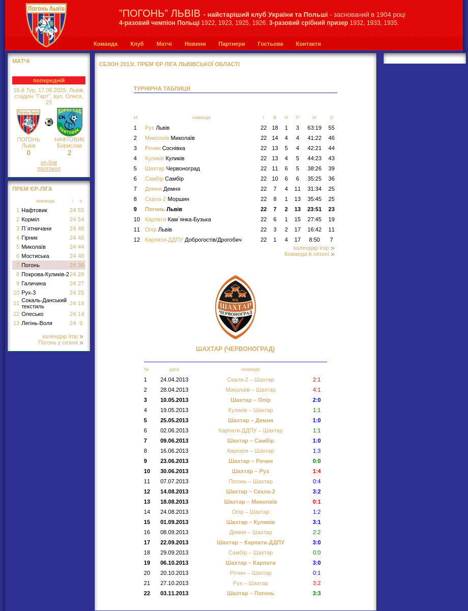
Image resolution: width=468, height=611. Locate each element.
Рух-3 (28, 292)
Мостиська (35, 256)
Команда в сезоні (309, 254)
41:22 (315, 138)
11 (16, 303)
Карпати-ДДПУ (193, 240)
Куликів (165, 158)
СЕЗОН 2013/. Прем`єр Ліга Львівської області (169, 64)
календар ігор (62, 336)
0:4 (316, 481)
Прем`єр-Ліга (32, 189)
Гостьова (270, 44)
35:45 (315, 199)
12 (16, 314)
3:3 (317, 593)
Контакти (308, 44)
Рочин (165, 148)
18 (275, 128)
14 (81, 314)
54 (81, 219)
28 (81, 274)
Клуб (136, 44)
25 (81, 292)
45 (81, 238)
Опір (158, 229)
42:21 (315, 148)
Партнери (231, 44)
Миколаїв (33, 247)
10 (16, 292)
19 (81, 303)
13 (16, 323)
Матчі (164, 44)
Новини (195, 44)
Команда (106, 44)
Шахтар (172, 168)
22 (263, 128)
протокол (49, 168)
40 (81, 256)
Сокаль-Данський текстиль (44, 303)
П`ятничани (36, 228)
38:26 (315, 168)
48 (81, 228)
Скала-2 (167, 199)
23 (332, 209)
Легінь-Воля (36, 323)
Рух (157, 128)
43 (332, 158)
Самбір (164, 179)
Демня (162, 189)
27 (81, 283)
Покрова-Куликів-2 (45, 274)
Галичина (33, 283)
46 (332, 138)
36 (81, 265)
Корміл (30, 219)
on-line (49, 162)
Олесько (32, 314)
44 (81, 247)
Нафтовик (34, 210)
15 (298, 219)
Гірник (29, 238)
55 (81, 210)
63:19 (315, 128)
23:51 (314, 209)
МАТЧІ (21, 61)
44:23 (315, 158)
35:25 (315, 179)
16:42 (315, 229)
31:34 (315, 189)
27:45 (315, 219)
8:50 (314, 240)
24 (73, 210)
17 (298, 229)
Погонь (30, 265)
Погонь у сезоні (60, 342)
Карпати (178, 219)
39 (332, 168)
